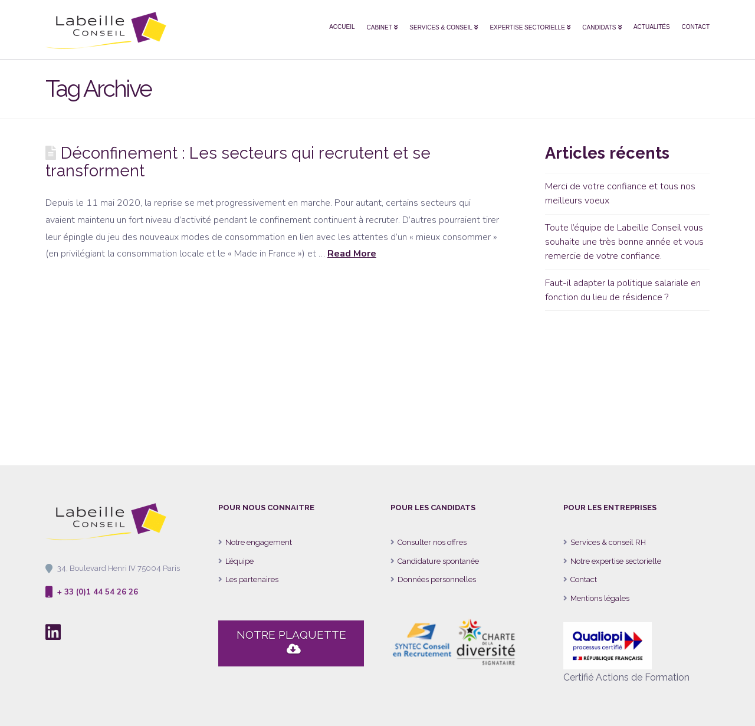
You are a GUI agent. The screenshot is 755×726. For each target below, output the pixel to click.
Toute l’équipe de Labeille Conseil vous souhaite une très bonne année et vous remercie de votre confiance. (624, 241)
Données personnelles (437, 579)
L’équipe (239, 561)
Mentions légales (599, 598)
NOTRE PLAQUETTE (291, 642)
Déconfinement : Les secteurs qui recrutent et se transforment (238, 161)
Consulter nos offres (432, 542)
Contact (583, 579)
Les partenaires (251, 579)
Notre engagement (258, 542)
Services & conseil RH (608, 542)
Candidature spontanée (438, 561)
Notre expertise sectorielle (615, 561)
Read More (351, 253)
